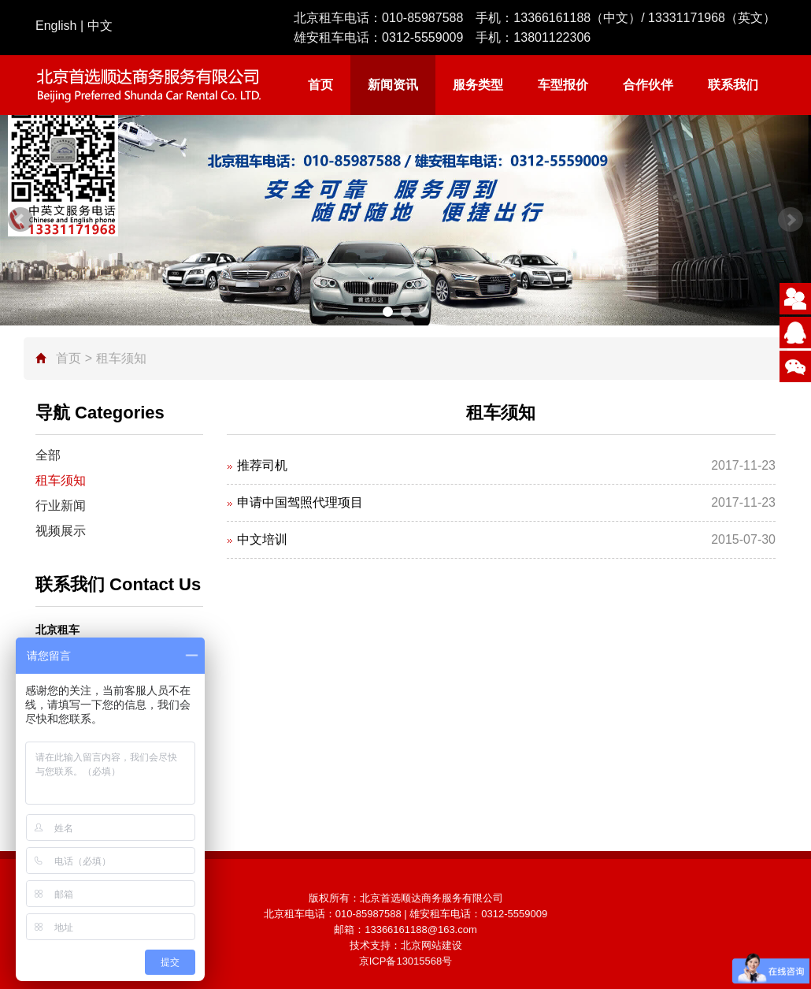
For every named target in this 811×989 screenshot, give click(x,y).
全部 (48, 455)
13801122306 (552, 37)
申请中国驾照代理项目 (300, 502)
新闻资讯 (393, 84)
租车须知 (60, 480)
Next (790, 219)
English (55, 25)
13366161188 (552, 17)
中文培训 (262, 539)
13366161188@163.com (421, 929)
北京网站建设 (431, 945)
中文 (100, 25)
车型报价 (563, 84)
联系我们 (733, 84)
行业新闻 (60, 505)
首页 (320, 84)
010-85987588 (422, 17)
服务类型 (478, 84)
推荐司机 (262, 465)
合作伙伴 (648, 84)
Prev (20, 219)
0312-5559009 (422, 37)
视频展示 (60, 530)
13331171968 (686, 17)
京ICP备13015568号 (406, 961)
